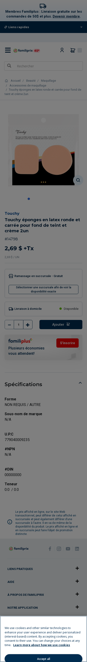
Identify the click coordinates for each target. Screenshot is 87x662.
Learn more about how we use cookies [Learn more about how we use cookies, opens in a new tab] (41, 645)
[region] (43, 639)
